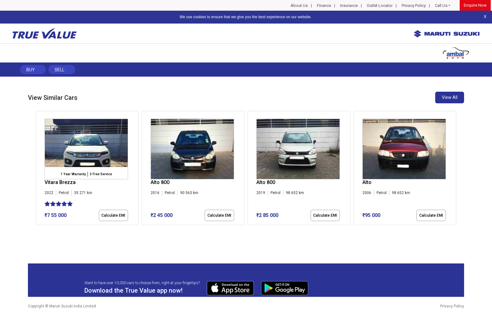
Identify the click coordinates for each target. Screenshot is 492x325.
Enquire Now (475, 5)
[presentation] (39, 169)
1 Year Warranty (73, 174)
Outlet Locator (380, 5)
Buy (30, 69)
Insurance (349, 5)
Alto (367, 182)
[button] (38, 230)
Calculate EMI (113, 215)
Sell (59, 69)
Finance (324, 5)
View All (449, 97)
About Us (299, 5)
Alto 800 (160, 182)
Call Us (441, 5)
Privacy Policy (414, 5)
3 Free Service (101, 174)
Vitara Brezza (60, 182)
